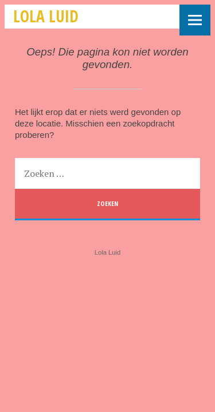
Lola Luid (46, 16)
